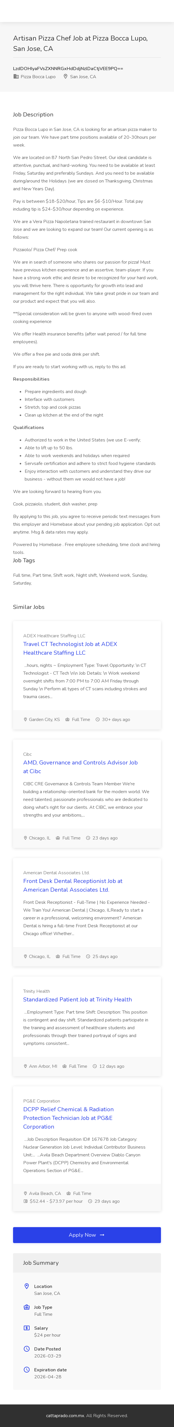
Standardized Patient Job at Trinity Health (77, 999)
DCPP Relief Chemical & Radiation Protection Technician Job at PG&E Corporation (68, 1118)
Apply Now (87, 1234)
